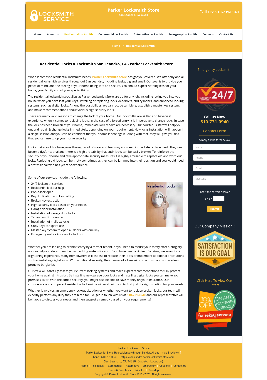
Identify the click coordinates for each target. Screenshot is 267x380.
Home (37, 34)
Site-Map (154, 370)
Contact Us (226, 34)
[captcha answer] (218, 198)
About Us (53, 34)
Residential (98, 365)
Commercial (115, 365)
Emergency (149, 365)
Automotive (132, 365)
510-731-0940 (227, 11)
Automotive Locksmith (148, 34)
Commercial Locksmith (113, 34)
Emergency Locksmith (183, 34)
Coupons (208, 34)
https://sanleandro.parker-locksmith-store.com (147, 357)
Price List (140, 370)
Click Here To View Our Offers (214, 282)
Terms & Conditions (119, 370)
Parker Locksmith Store (109, 77)
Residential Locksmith (78, 34)
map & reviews (170, 352)
